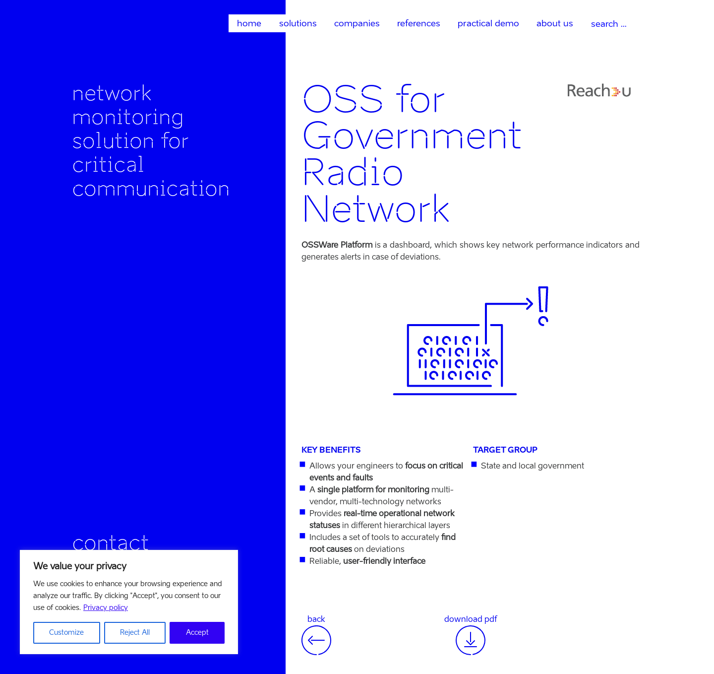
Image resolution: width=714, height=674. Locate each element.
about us (554, 23)
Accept (197, 632)
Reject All (135, 632)
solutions (298, 23)
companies (357, 23)
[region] (129, 602)
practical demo (488, 23)
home (249, 23)
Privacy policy (105, 608)
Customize (66, 632)
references (418, 23)
